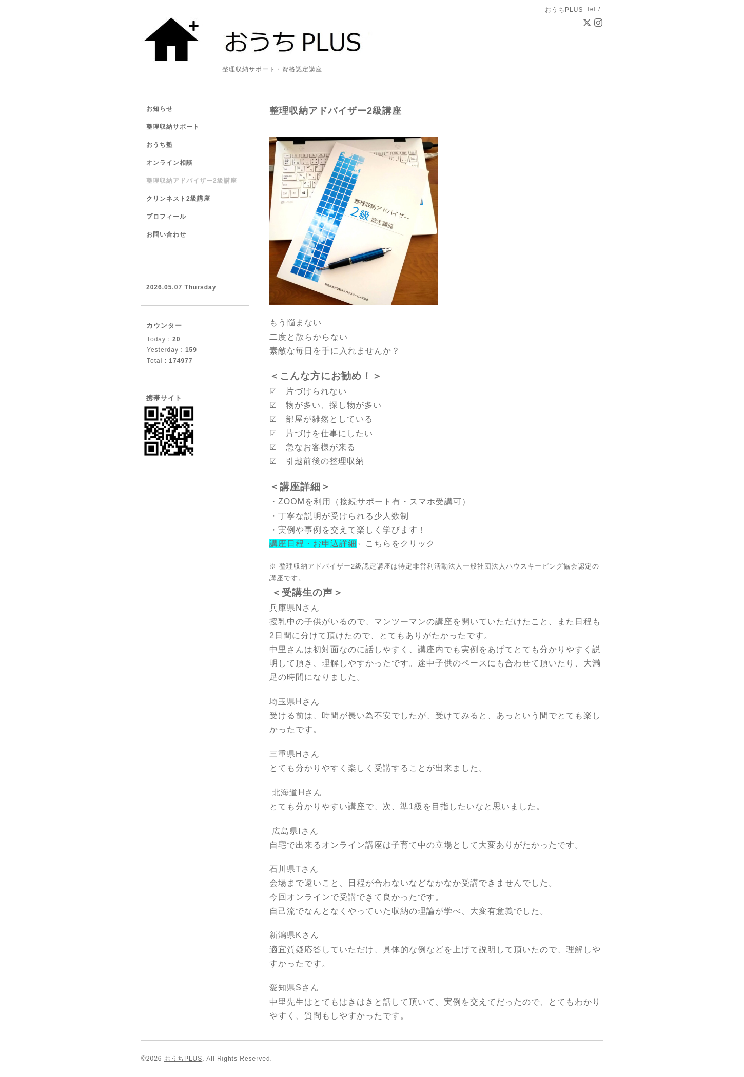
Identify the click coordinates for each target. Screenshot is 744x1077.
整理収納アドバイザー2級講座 (191, 180)
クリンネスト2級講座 (178, 198)
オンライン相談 (169, 162)
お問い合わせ (166, 234)
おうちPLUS (183, 1058)
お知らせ (159, 108)
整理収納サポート (173, 126)
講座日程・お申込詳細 (313, 543)
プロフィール (166, 216)
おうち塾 (159, 144)
